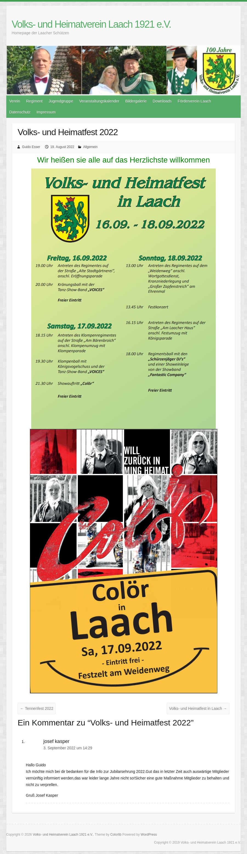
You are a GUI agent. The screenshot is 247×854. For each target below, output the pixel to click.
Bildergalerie (136, 101)
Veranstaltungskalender (99, 101)
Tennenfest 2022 (36, 708)
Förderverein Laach (194, 101)
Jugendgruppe (61, 101)
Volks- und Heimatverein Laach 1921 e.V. (91, 24)
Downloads (162, 101)
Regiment (34, 101)
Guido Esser (31, 147)
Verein (14, 101)
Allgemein (90, 147)
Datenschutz (20, 112)
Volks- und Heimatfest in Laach (198, 708)
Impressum (45, 112)
